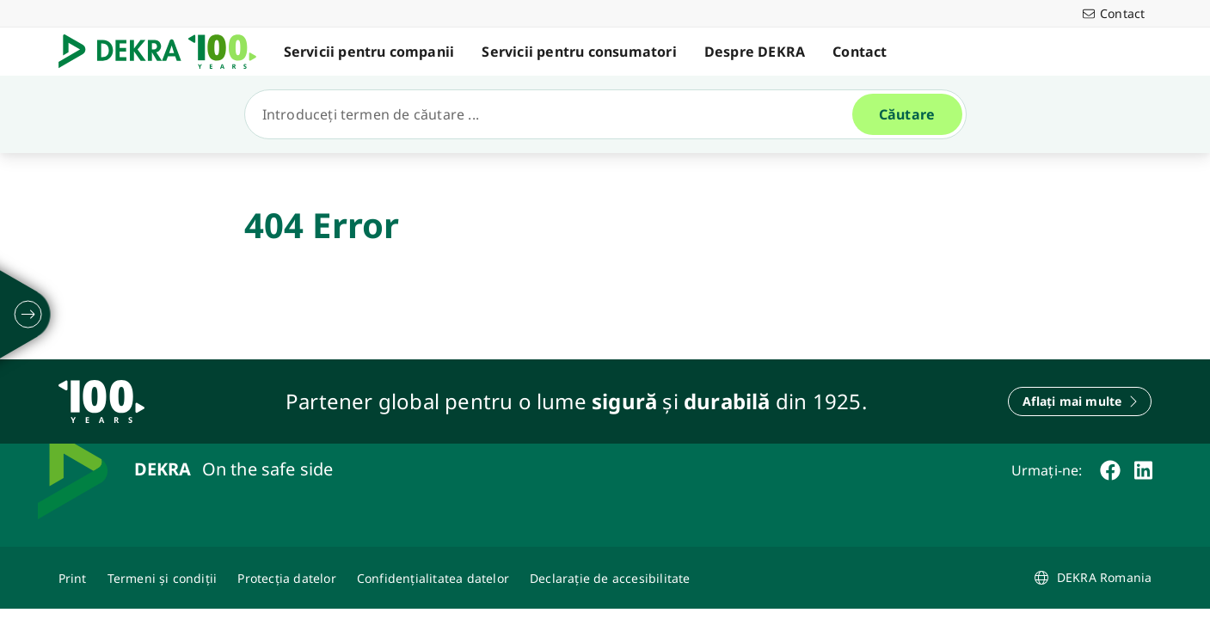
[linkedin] (1143, 470)
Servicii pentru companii (369, 51)
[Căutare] (555, 114)
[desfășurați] (28, 314)
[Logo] (164, 52)
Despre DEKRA (754, 51)
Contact (859, 51)
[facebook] (1110, 470)
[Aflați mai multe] (1080, 401)
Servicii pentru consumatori (579, 51)
